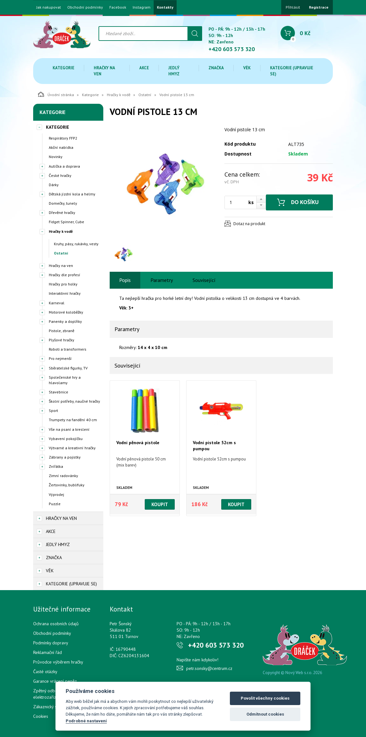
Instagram (141, 7)
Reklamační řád (47, 652)
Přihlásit (293, 7)
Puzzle (55, 503)
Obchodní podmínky (85, 7)
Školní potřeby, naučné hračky (74, 401)
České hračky (60, 175)
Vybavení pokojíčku (66, 438)
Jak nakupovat (48, 7)
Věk (247, 68)
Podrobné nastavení (86, 720)
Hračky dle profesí (64, 274)
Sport (53, 410)
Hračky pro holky (63, 284)
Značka (216, 68)
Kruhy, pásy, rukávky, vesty (76, 243)
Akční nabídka (61, 147)
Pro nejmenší (60, 358)
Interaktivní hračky (65, 293)
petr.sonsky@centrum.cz (209, 668)
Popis (125, 280)
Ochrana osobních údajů (56, 624)
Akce (144, 68)
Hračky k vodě (118, 94)
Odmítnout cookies (265, 714)
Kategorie (63, 68)
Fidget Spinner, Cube (66, 221)
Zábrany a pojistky (65, 457)
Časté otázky (45, 671)
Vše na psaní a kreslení (69, 429)
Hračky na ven (104, 71)
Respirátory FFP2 (63, 138)
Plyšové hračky (61, 340)
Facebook (117, 7)
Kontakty (165, 7)
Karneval (56, 302)
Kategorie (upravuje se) (291, 71)
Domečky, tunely (63, 203)
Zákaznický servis (49, 707)
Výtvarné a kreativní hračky (72, 447)
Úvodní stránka (56, 94)
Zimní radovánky (63, 475)
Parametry (161, 280)
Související (204, 280)
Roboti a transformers (67, 349)
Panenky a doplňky (65, 321)
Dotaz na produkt (249, 223)
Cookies (40, 716)
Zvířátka (56, 466)
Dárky (54, 184)
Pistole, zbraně (61, 330)
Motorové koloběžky (66, 312)
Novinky (55, 156)
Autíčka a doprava (64, 166)
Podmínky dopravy (50, 643)
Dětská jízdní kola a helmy (72, 194)
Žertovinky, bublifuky (66, 484)
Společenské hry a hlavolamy (65, 380)
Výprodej (56, 494)
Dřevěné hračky (62, 212)
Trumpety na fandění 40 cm (73, 419)
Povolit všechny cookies (265, 698)
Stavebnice (58, 392)
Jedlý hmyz (173, 71)
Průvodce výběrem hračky (58, 662)
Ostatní (144, 94)
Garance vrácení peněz (55, 681)
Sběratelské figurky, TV (68, 368)
